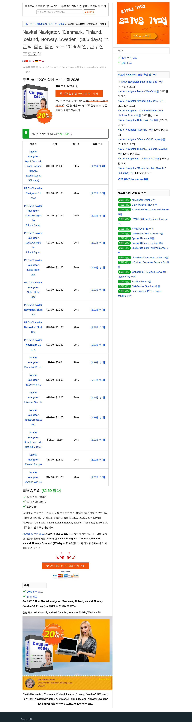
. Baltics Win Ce (33, 380)
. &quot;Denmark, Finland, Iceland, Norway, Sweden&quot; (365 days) (33, 166)
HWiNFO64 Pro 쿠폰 (143, 228)
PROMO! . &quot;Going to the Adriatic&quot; (33, 215)
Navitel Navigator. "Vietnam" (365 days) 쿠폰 (141, 139)
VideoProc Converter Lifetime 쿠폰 (150, 257)
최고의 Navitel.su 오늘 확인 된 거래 (137, 74)
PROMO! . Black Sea (33, 310)
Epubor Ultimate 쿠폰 (143, 238)
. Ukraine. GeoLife (33, 397)
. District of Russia (33, 362)
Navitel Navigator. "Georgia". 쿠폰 (136, 130)
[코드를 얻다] (98, 166)
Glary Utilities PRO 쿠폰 (144, 204)
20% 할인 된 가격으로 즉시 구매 (78, 93)
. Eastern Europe (33, 460)
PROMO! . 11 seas (33, 193)
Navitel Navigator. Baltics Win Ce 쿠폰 (138, 120)
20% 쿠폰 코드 (35, 591)
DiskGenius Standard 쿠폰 (146, 286)
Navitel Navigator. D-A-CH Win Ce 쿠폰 (139, 158)
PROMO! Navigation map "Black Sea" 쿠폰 (141, 82)
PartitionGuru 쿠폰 (141, 281)
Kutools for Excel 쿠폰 (143, 200)
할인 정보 (32, 596)
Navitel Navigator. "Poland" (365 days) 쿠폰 (141, 101)
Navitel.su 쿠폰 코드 (33, 533)
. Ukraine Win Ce (33, 477)
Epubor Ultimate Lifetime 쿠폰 (148, 243)
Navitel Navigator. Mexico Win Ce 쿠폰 (138, 91)
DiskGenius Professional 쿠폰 (147, 233)
